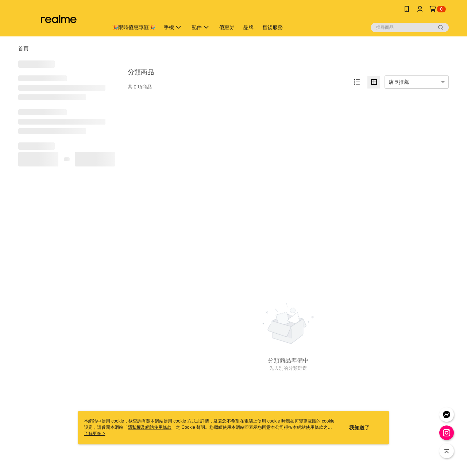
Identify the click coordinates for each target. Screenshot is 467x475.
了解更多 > (94, 433)
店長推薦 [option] (399, 82)
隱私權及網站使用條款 (149, 427)
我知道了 (359, 428)
